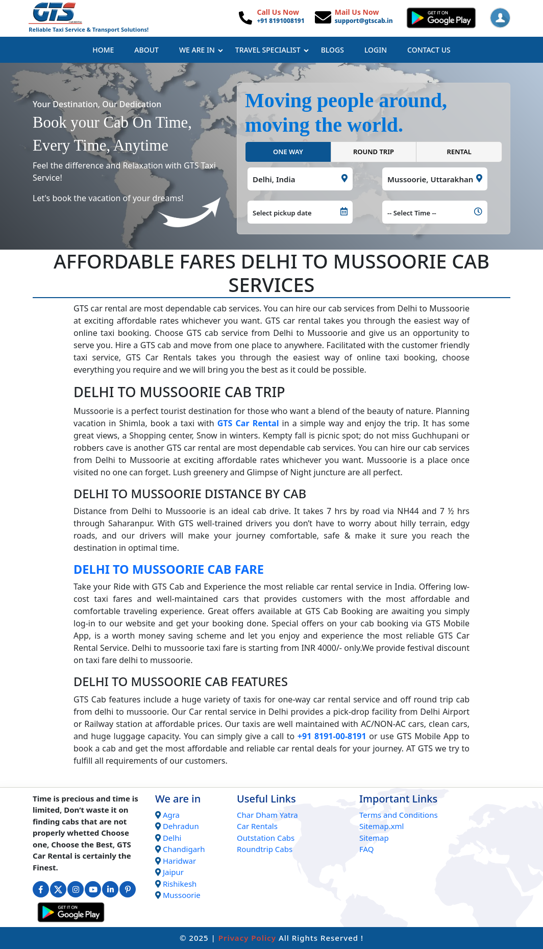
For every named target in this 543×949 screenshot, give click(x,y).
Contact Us (429, 50)
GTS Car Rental (248, 423)
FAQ (366, 849)
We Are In (201, 50)
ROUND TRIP (373, 151)
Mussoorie (182, 895)
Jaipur (173, 872)
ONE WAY (288, 151)
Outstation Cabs (265, 838)
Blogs (332, 50)
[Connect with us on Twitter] (58, 889)
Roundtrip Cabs (264, 849)
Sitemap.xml (381, 826)
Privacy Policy (247, 938)
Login (375, 50)
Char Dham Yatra (267, 815)
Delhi (172, 838)
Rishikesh (179, 884)
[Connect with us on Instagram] (75, 889)
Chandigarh (184, 849)
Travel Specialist (272, 50)
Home (103, 50)
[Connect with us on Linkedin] (110, 889)
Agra (171, 815)
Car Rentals (257, 826)
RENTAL (459, 151)
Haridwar (179, 861)
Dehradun (181, 826)
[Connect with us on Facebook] (41, 889)
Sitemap (374, 838)
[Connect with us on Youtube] (93, 889)
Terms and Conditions (398, 815)
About (146, 50)
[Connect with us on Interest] (127, 889)
